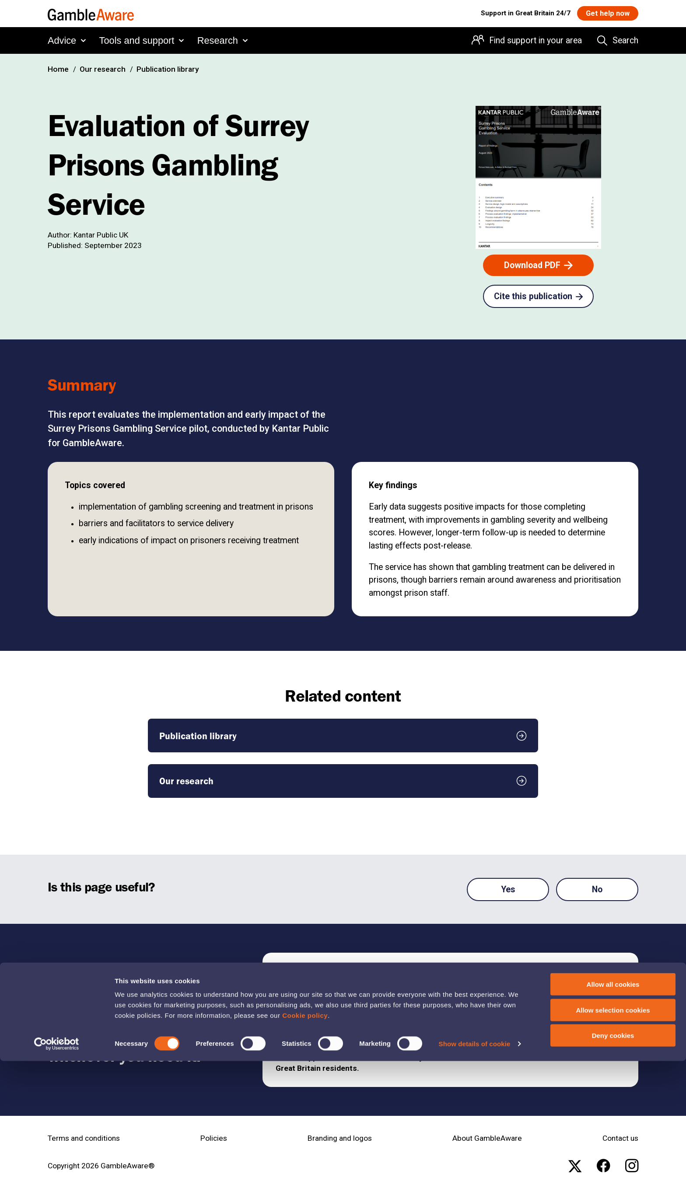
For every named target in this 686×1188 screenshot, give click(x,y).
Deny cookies (613, 1162)
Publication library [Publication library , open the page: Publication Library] (167, 69)
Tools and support (137, 42)
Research (217, 42)
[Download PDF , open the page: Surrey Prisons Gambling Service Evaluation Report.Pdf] (538, 265)
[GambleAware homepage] (91, 14)
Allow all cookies (613, 1111)
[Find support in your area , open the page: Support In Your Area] (542, 976)
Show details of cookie (475, 1170)
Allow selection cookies (613, 1137)
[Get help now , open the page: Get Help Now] (604, 14)
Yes (508, 889)
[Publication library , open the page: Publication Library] (343, 735)
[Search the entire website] (617, 42)
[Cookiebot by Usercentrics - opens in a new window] (56, 1171)
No (597, 889)
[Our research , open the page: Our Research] (343, 781)
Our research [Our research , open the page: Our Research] (103, 69)
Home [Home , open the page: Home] (58, 69)
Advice (62, 42)
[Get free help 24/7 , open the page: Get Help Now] (542, 1006)
